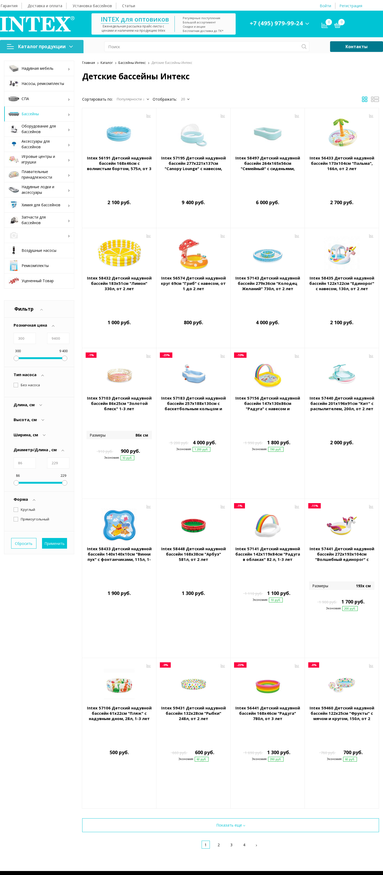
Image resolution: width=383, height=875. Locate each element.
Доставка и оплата (45, 5)
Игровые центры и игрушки (39, 159)
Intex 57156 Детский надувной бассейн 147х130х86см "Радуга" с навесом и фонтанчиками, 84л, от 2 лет (267, 382)
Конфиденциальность (117, 809)
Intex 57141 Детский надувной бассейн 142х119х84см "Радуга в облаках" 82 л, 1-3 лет (267, 501)
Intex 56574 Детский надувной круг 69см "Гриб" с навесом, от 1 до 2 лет (193, 271)
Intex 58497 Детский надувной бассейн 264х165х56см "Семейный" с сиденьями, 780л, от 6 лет (267, 165)
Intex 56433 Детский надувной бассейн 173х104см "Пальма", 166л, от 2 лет (342, 163)
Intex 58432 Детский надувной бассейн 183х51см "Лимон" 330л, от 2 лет (119, 271)
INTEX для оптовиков (135, 19)
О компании (206, 750)
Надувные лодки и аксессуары (39, 189)
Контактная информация (315, 750)
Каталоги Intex (206, 782)
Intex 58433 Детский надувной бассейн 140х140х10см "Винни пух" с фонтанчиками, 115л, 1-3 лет (119, 503)
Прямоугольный (35, 519)
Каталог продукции (40, 46)
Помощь (107, 750)
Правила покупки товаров (121, 791)
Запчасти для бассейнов (39, 220)
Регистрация (350, 5)
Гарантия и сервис (114, 765)
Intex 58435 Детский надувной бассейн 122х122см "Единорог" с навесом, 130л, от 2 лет (341, 271)
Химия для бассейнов (39, 205)
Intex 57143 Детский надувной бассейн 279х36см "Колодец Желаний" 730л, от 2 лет (267, 271)
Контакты (356, 47)
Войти (325, 5)
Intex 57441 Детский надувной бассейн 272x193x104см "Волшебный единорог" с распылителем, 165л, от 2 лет (342, 503)
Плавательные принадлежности (39, 174)
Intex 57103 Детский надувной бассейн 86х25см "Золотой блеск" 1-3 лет (119, 379)
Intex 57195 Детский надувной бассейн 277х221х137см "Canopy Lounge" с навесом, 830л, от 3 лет (193, 165)
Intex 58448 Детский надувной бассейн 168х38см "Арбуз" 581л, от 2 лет (193, 501)
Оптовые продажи (209, 774)
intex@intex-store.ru (312, 772)
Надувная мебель (39, 68)
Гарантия (9, 5)
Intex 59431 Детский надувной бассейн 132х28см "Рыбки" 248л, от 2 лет (193, 623)
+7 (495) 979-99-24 (276, 23)
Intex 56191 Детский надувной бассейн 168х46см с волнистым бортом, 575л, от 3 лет (119, 165)
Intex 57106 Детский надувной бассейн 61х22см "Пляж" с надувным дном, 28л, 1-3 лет (119, 623)
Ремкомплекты (28, 265)
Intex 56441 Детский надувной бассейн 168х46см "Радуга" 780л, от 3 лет (267, 623)
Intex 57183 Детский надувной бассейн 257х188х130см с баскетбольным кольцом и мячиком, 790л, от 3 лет (193, 382)
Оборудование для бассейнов (39, 129)
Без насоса (30, 385)
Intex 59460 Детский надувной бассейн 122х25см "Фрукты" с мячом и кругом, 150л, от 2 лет (342, 625)
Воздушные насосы (32, 250)
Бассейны (39, 114)
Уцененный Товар (31, 281)
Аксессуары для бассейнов (39, 144)
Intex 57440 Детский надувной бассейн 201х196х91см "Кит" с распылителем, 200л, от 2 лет (342, 379)
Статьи (128, 5)
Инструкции (109, 800)
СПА (39, 99)
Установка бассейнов (92, 5)
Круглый (28, 509)
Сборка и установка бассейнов (125, 782)
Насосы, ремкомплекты (36, 83)
